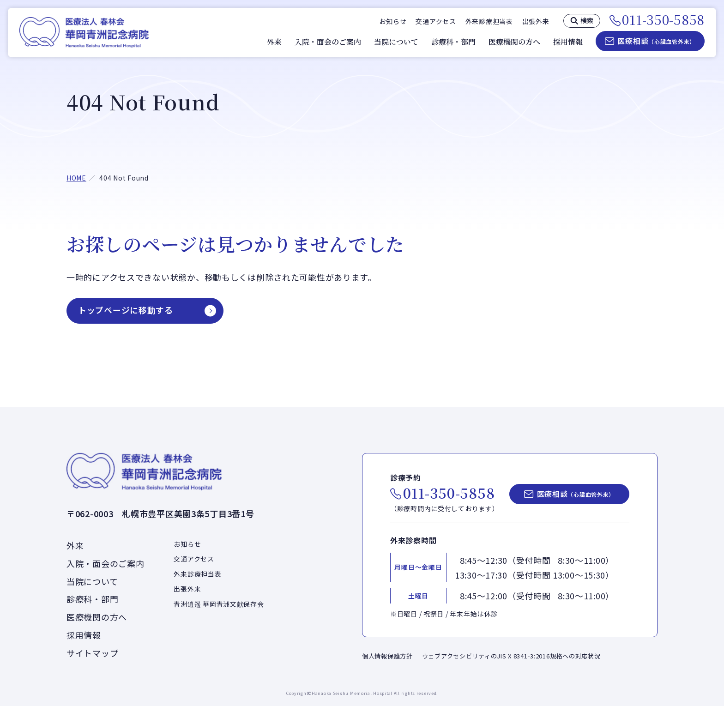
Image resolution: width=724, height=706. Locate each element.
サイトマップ (92, 653)
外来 (274, 42)
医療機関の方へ (514, 42)
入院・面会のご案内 (328, 42)
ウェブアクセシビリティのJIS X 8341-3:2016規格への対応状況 (511, 656)
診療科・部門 (453, 42)
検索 (586, 20)
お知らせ (392, 21)
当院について (396, 42)
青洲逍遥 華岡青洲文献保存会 (219, 604)
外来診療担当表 (489, 21)
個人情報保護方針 (387, 656)
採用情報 (568, 42)
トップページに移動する (125, 310)
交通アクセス (436, 21)
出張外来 (535, 21)
